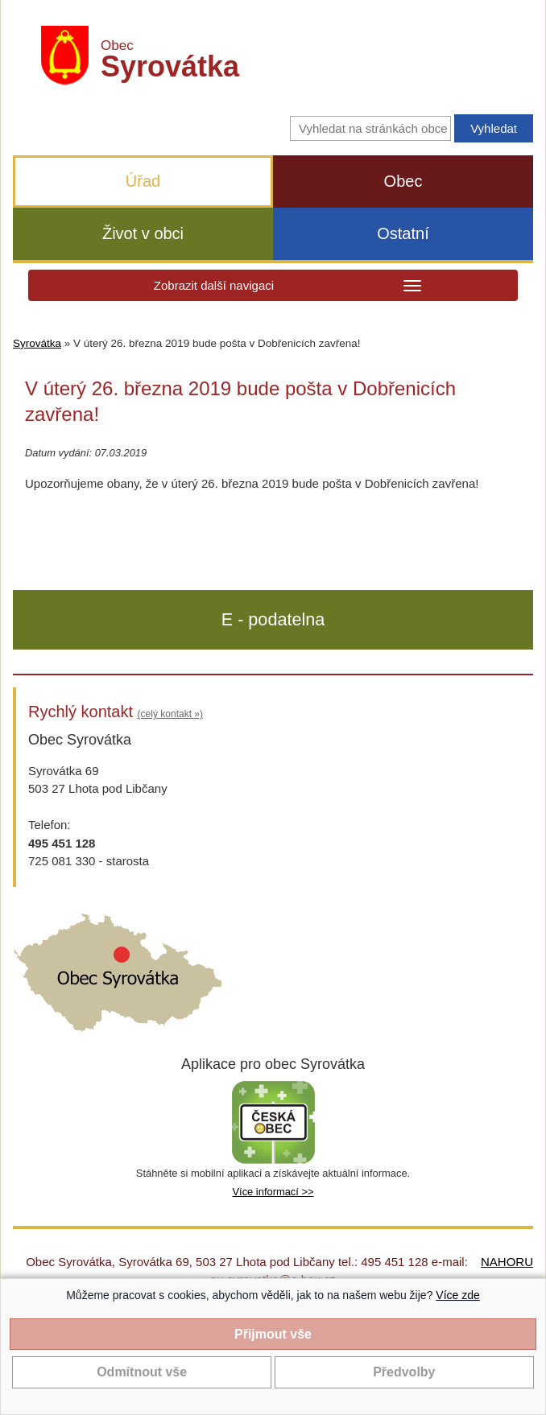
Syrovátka (37, 343)
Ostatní (402, 233)
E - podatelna (273, 619)
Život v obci (143, 233)
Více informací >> (272, 1192)
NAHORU (507, 1262)
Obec (403, 181)
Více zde (457, 1295)
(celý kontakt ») (170, 714)
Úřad (143, 181)
